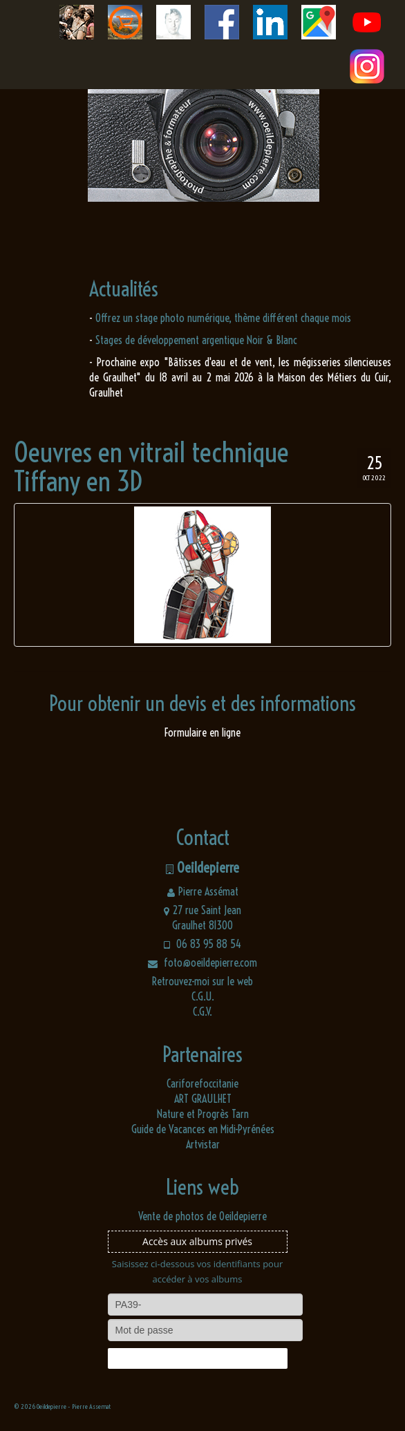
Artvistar (203, 1144)
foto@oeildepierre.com (202, 962)
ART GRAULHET (203, 1099)
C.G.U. (202, 996)
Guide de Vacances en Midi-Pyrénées (202, 1129)
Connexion (197, 1358)
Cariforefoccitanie (202, 1083)
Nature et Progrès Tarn (203, 1114)
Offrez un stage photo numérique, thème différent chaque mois (223, 318)
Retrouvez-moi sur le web (202, 981)
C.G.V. (202, 1011)
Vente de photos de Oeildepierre (202, 1216)
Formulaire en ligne (202, 732)
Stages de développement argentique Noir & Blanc (196, 340)
